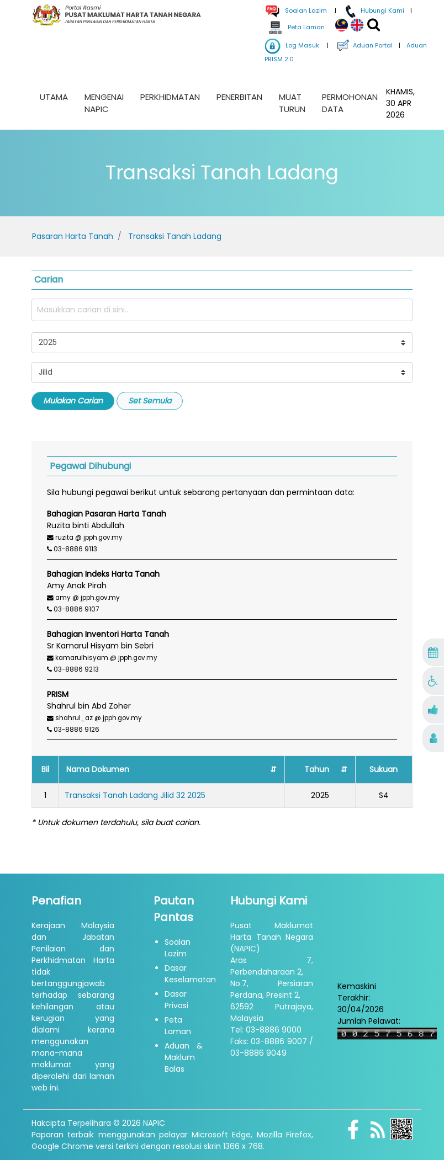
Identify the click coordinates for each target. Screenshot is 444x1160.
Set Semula (149, 400)
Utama (54, 97)
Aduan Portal (364, 45)
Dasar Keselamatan (190, 973)
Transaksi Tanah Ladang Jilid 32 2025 (135, 795)
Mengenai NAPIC (104, 103)
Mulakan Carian (73, 400)
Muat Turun (292, 103)
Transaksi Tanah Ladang (174, 236)
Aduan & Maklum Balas (184, 1057)
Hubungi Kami (373, 10)
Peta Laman (296, 27)
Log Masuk (292, 45)
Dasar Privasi (176, 999)
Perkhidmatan (170, 97)
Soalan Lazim (178, 947)
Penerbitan (239, 97)
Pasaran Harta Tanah (72, 236)
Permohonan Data (350, 103)
